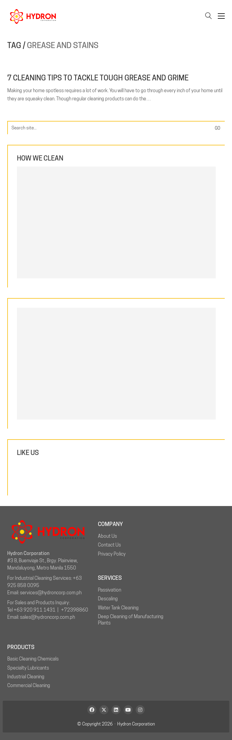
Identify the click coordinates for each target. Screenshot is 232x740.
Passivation (109, 590)
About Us (107, 536)
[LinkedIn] (116, 709)
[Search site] (208, 16)
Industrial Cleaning (25, 677)
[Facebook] (91, 709)
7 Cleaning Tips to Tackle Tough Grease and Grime (97, 78)
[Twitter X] (103, 709)
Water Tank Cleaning (118, 608)
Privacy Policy (112, 554)
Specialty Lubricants (28, 668)
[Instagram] (140, 709)
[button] (221, 16)
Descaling (108, 599)
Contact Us (109, 545)
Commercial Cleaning (28, 685)
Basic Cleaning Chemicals (33, 659)
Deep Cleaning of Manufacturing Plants (130, 620)
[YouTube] (128, 709)
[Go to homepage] (33, 16)
